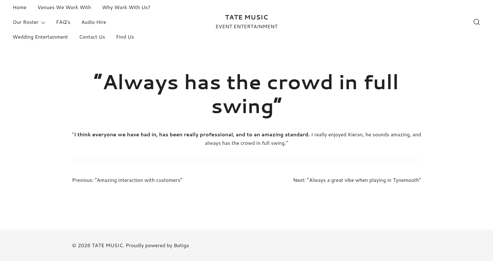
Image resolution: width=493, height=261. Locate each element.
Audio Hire (93, 21)
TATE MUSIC (246, 17)
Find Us (125, 36)
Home (19, 7)
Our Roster (26, 21)
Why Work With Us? (126, 7)
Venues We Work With (64, 7)
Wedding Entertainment (40, 36)
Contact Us (92, 36)
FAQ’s (63, 21)
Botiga (181, 245)
